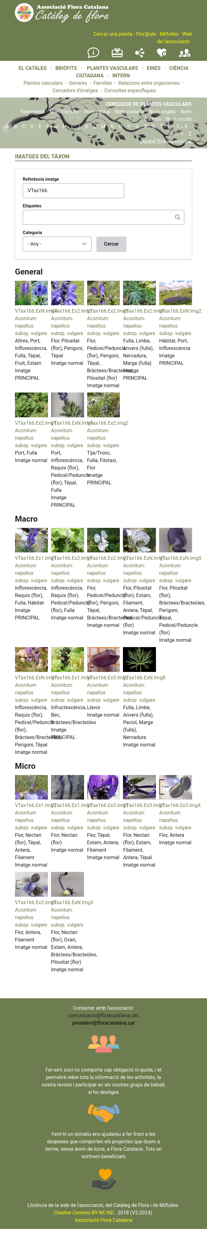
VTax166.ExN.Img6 (72, 423)
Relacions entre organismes (149, 83)
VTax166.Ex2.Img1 (35, 423)
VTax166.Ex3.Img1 (108, 805)
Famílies (102, 83)
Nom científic (64, 112)
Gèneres (78, 83)
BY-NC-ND (84, 1213)
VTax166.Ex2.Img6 (143, 311)
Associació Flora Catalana (103, 1220)
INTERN (121, 76)
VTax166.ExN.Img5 (180, 558)
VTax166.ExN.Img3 (72, 902)
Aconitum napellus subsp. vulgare (31, 325)
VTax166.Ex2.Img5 (108, 311)
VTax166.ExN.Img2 (180, 311)
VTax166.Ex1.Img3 (71, 805)
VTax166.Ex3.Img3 (143, 805)
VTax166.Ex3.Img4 (179, 805)
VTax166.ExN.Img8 (144, 678)
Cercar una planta (112, 34)
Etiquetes (32, 205)
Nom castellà (129, 112)
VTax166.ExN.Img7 (36, 678)
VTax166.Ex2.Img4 (71, 558)
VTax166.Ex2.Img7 (108, 558)
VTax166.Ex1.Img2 (35, 805)
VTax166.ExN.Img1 (144, 558)
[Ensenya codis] (173, 141)
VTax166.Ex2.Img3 (71, 311)
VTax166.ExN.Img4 (36, 311)
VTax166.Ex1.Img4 (71, 678)
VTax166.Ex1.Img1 (35, 558)
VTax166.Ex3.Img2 (108, 678)
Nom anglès (162, 112)
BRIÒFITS (66, 68)
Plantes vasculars (43, 83)
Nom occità (178, 119)
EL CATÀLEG (33, 68)
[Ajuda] (148, 141)
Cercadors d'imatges (75, 90)
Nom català (97, 112)
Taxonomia (32, 112)
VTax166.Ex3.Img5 (35, 902)
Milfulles (169, 34)
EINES (154, 68)
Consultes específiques (130, 90)
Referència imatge (41, 179)
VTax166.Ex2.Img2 (108, 423)
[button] (31, 303)
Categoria (32, 232)
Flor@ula (146, 34)
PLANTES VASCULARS (112, 68)
